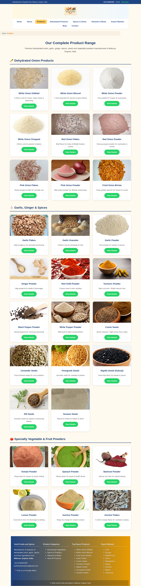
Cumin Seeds (81, 561)
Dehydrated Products (59, 22)
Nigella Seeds (81, 567)
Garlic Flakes (81, 558)
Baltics (108, 570)
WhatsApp (125, 2)
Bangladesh (110, 561)
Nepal (107, 564)
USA (107, 550)
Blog (65, 26)
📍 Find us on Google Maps (25, 571)
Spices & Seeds (80, 22)
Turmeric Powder (83, 564)
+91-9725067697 (108, 2)
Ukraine (108, 567)
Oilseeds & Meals (98, 22)
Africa (107, 558)
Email (118, 2)
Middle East (110, 556)
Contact (75, 26)
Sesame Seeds (82, 573)
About (29, 22)
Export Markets (117, 22)
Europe (108, 553)
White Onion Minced (84, 553)
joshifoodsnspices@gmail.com (26, 566)
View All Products (54, 558)
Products (41, 22)
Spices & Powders (54, 553)
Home (19, 22)
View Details (29, 106)
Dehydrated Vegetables (56, 550)
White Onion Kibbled (84, 550)
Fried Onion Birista (83, 556)
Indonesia (109, 573)
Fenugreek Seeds (83, 570)
